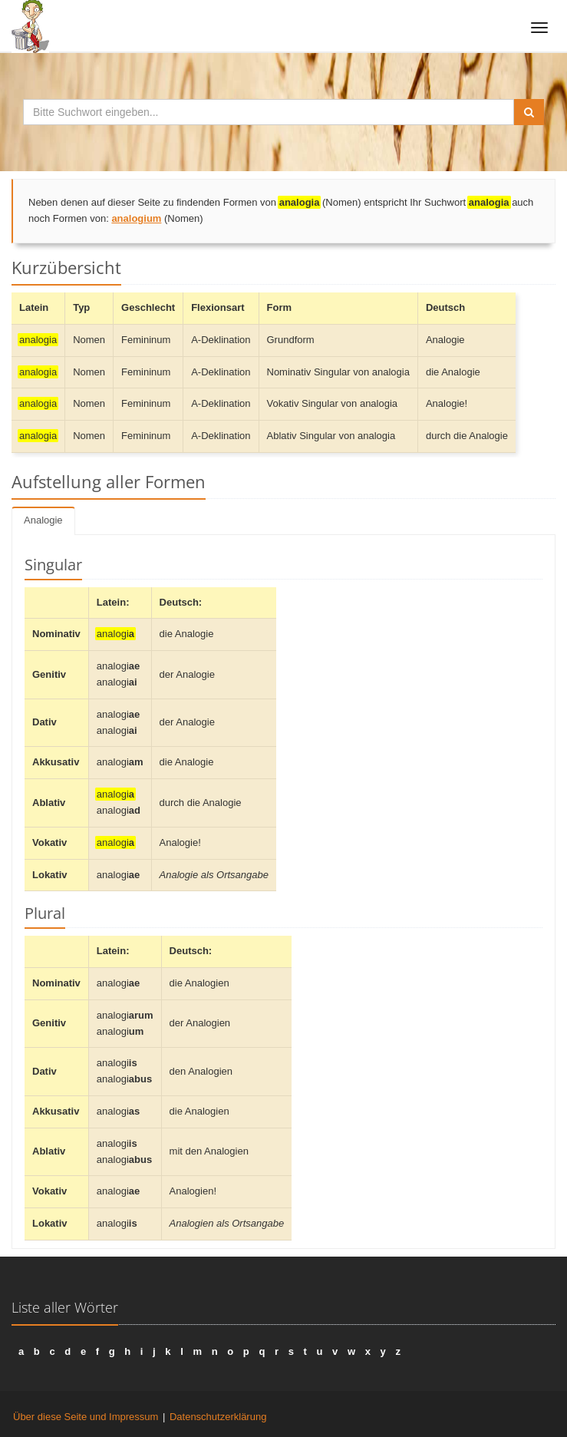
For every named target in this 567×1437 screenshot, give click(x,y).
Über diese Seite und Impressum (85, 1416)
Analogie (43, 520)
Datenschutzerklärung (218, 1416)
